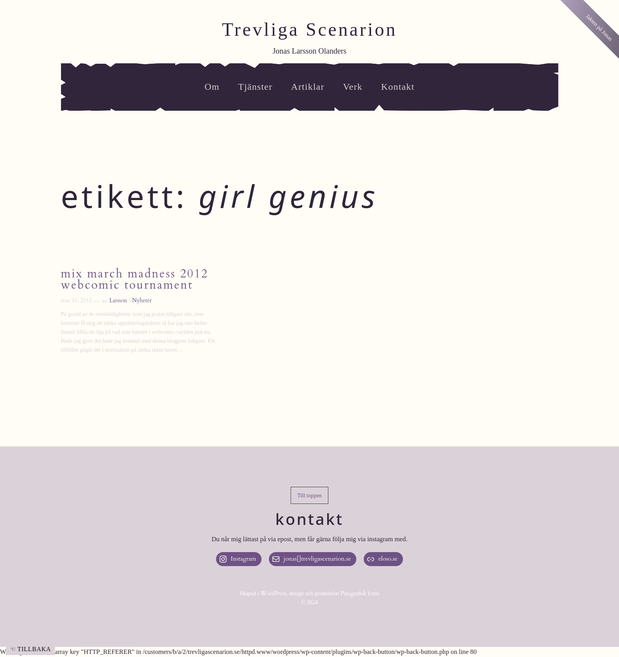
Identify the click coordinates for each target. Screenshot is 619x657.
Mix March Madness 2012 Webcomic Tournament (135, 280)
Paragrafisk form (359, 593)
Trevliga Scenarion (309, 29)
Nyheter (142, 300)
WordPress (273, 593)
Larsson (118, 300)
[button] (309, 495)
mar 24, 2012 (76, 300)
